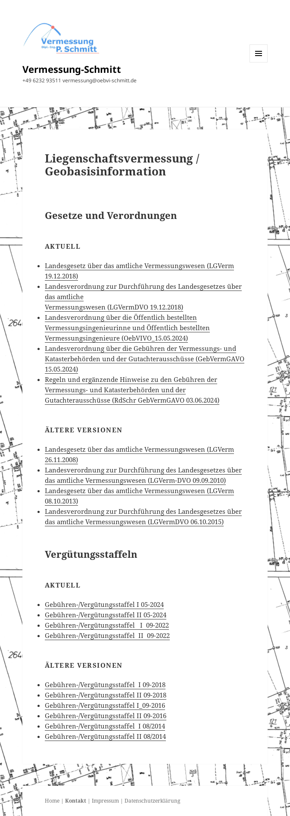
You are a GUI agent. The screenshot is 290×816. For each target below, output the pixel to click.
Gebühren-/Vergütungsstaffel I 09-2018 (105, 684)
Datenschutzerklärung (152, 800)
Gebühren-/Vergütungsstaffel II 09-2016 (105, 715)
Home (52, 800)
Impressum (105, 800)
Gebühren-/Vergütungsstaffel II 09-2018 (105, 695)
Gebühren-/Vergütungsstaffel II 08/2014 (105, 736)
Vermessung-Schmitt (71, 69)
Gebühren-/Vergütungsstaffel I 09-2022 (107, 625)
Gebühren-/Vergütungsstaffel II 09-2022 (107, 635)
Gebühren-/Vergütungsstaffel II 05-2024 (105, 614)
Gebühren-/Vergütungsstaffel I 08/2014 (105, 726)
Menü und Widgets (259, 62)
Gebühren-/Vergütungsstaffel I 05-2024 (104, 604)
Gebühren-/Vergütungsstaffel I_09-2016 (105, 705)
